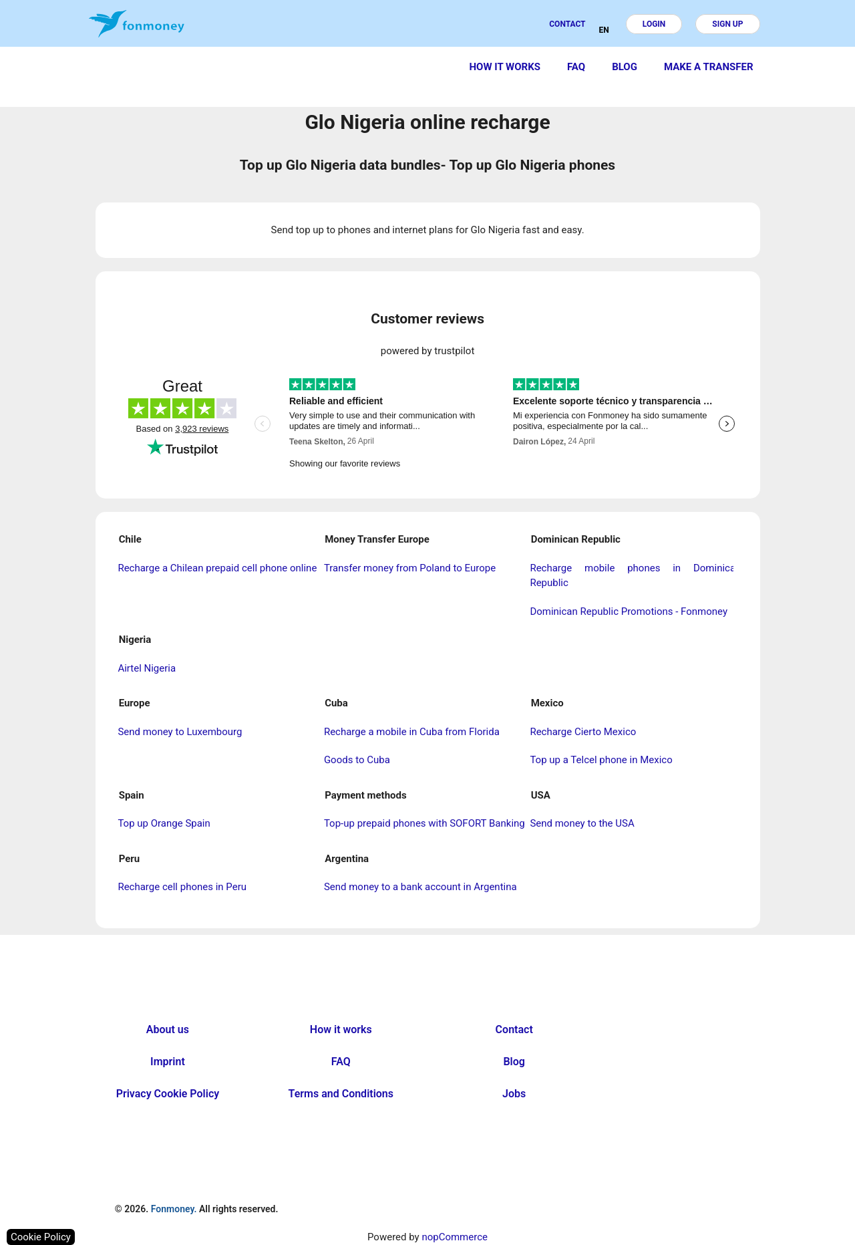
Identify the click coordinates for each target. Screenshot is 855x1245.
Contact (567, 24)
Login (654, 24)
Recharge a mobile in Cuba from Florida (412, 732)
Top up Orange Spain (164, 823)
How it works (505, 67)
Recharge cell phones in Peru (182, 887)
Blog (624, 67)
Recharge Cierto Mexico (583, 732)
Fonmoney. (174, 1209)
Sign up (727, 24)
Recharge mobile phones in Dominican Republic (635, 575)
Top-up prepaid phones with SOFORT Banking (424, 823)
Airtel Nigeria (147, 668)
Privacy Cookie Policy (168, 1093)
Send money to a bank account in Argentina (420, 887)
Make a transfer (708, 67)
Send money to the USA (582, 823)
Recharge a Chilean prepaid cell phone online (217, 568)
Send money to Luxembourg (180, 732)
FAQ (576, 67)
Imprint (167, 1061)
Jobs (514, 1093)
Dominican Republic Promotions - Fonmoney (628, 611)
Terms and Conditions (341, 1093)
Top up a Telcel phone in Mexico (601, 760)
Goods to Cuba (357, 760)
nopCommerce (454, 1237)
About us (167, 1029)
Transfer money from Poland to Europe (410, 568)
